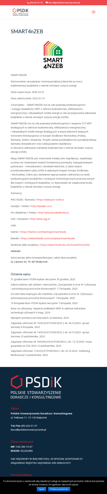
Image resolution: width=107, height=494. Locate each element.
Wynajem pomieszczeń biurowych (30, 317)
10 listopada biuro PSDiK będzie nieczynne (34, 303)
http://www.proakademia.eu (53, 212)
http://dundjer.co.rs (41, 206)
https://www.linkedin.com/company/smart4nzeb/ (48, 238)
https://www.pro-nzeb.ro (50, 199)
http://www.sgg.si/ (40, 218)
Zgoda (41, 489)
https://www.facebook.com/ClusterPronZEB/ (65, 244)
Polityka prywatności (59, 489)
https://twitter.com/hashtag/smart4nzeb (43, 231)
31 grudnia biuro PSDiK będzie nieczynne (33, 279)
